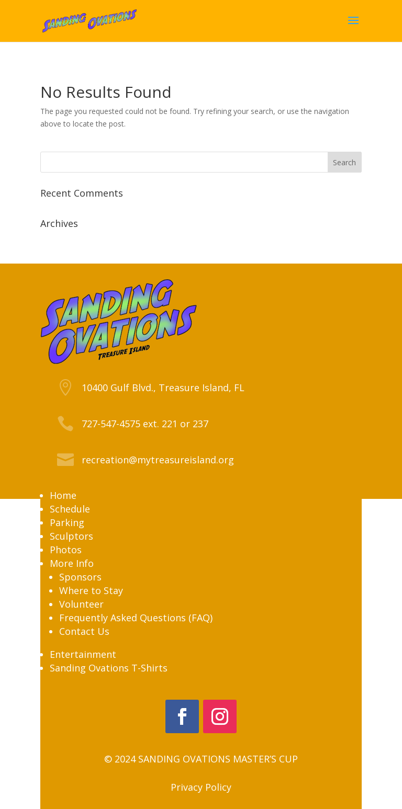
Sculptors (71, 536)
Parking (67, 522)
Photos (66, 549)
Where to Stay (91, 590)
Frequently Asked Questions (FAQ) (136, 617)
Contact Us (84, 631)
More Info (72, 563)
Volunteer (81, 604)
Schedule (70, 509)
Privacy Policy (201, 787)
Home (63, 495)
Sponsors (80, 577)
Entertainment (83, 654)
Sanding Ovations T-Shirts (109, 668)
